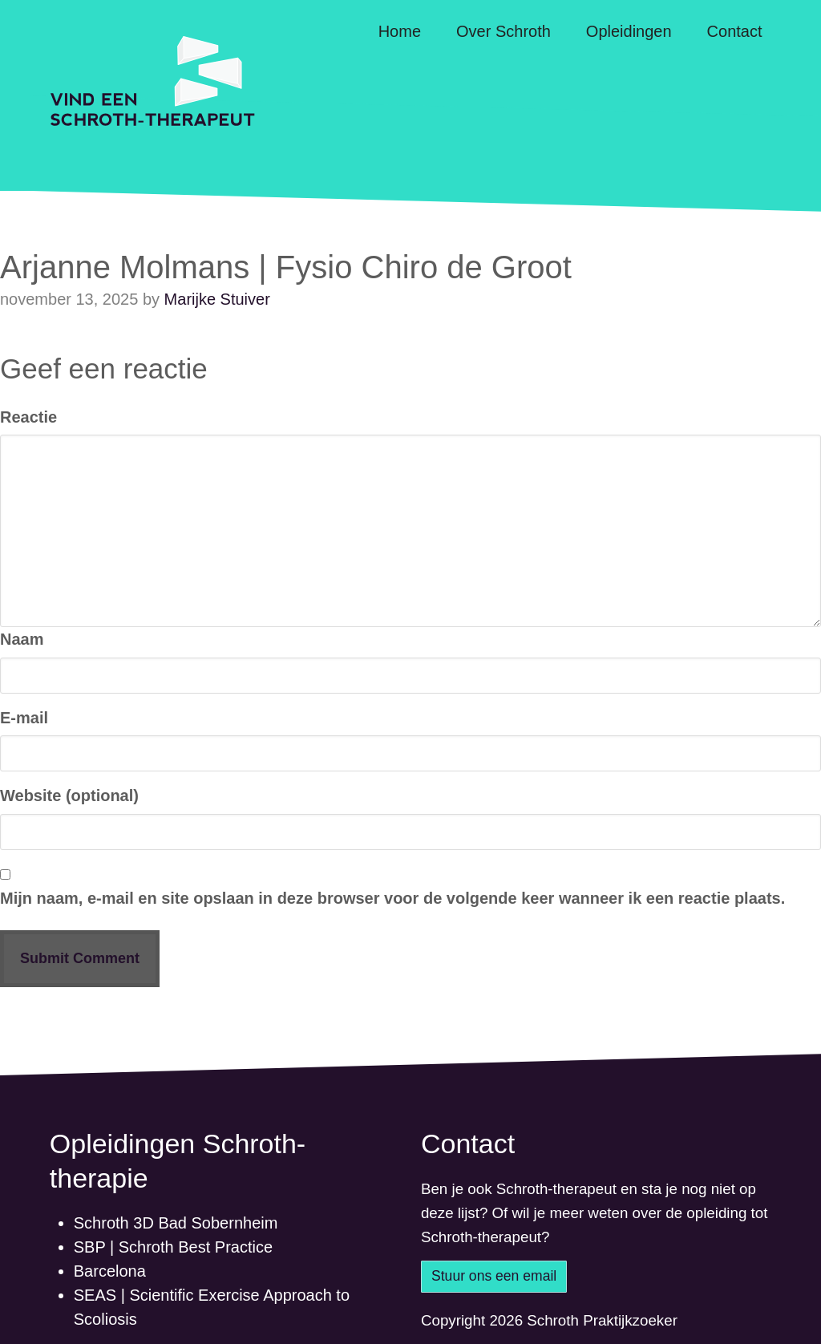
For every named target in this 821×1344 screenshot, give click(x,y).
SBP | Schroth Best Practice (173, 1247)
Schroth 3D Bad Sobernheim (176, 1223)
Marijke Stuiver (217, 299)
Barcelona (110, 1271)
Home (399, 31)
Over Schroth (503, 31)
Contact (734, 31)
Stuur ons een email (493, 1276)
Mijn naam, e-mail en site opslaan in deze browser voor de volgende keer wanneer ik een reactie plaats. (392, 898)
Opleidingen (629, 31)
